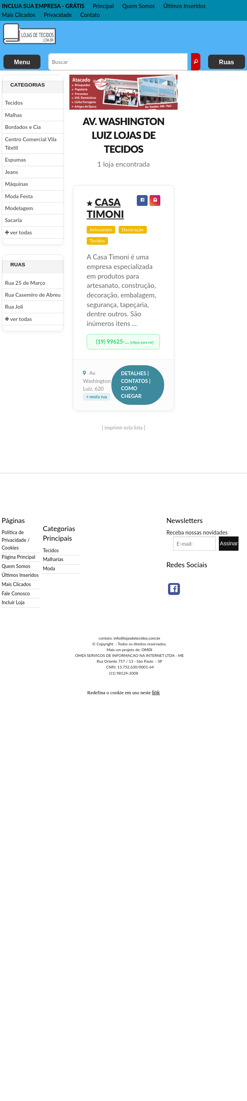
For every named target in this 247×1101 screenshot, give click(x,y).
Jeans (11, 172)
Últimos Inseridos (184, 6)
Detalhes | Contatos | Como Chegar (135, 384)
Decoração (133, 229)
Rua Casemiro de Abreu (32, 294)
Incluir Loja (13, 602)
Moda (49, 568)
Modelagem (19, 208)
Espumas (15, 159)
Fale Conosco (16, 593)
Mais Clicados (18, 15)
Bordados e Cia (23, 127)
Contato (90, 15)
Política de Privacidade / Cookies (16, 540)
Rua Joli (14, 306)
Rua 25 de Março (25, 282)
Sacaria (13, 220)
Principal (103, 6)
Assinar (229, 543)
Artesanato (101, 229)
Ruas (226, 62)
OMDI (146, 649)
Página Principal (18, 557)
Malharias (53, 559)
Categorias (27, 85)
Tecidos (14, 102)
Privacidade (58, 15)
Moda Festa (19, 196)
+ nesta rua (96, 396)
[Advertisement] (111, 36)
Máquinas (16, 183)
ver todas (18, 232)
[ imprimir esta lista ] (123, 427)
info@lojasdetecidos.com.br (137, 638)
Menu (22, 62)
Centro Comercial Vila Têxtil (31, 143)
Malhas (13, 115)
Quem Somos (138, 6)
